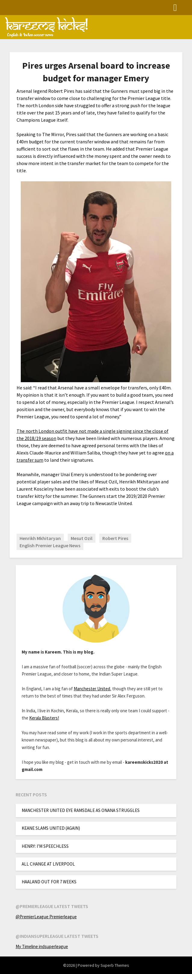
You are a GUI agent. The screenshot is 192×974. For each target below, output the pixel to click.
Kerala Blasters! (44, 718)
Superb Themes (115, 965)
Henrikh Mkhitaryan (40, 538)
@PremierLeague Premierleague (46, 916)
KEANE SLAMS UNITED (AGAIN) (51, 828)
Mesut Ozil (81, 538)
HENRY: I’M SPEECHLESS (45, 846)
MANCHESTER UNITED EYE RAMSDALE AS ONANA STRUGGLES (81, 810)
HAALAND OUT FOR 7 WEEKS (49, 882)
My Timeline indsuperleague (42, 946)
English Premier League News (50, 545)
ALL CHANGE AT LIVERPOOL (48, 864)
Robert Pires (115, 538)
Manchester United (92, 688)
